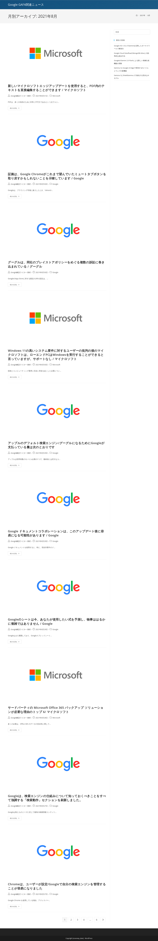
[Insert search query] (132, 31)
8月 (149, 15)
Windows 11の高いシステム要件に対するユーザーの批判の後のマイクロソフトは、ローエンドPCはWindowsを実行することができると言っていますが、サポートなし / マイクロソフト (56, 354)
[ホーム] (137, 15)
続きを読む (15, 108)
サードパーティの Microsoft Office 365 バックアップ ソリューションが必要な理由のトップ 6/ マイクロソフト (55, 710)
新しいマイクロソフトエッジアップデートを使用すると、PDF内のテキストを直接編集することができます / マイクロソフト (56, 88)
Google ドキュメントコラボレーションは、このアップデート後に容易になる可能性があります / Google (56, 533)
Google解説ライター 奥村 (21, 96)
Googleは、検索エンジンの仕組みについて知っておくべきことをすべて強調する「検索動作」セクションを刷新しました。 (57, 798)
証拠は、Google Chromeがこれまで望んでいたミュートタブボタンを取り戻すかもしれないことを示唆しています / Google (57, 176)
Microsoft (56, 96)
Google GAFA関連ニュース (26, 4)
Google (55, 184)
